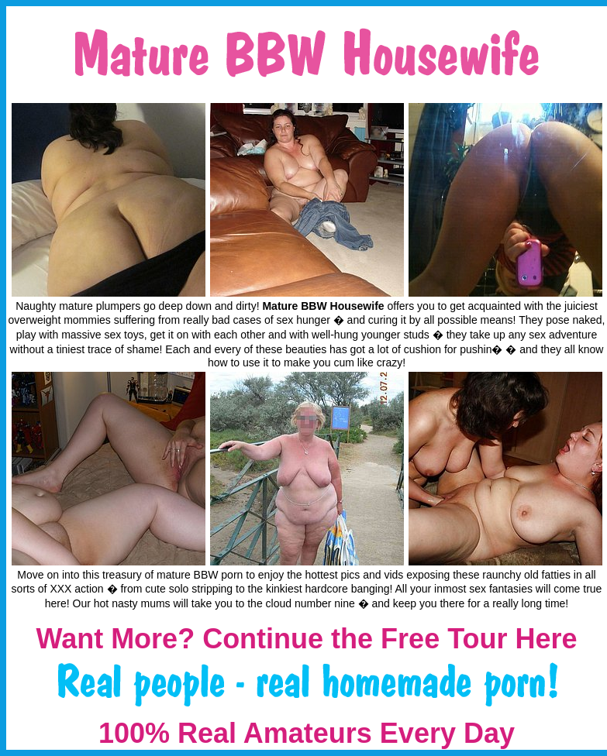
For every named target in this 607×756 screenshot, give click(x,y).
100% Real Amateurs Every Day (306, 733)
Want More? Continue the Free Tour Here (306, 639)
